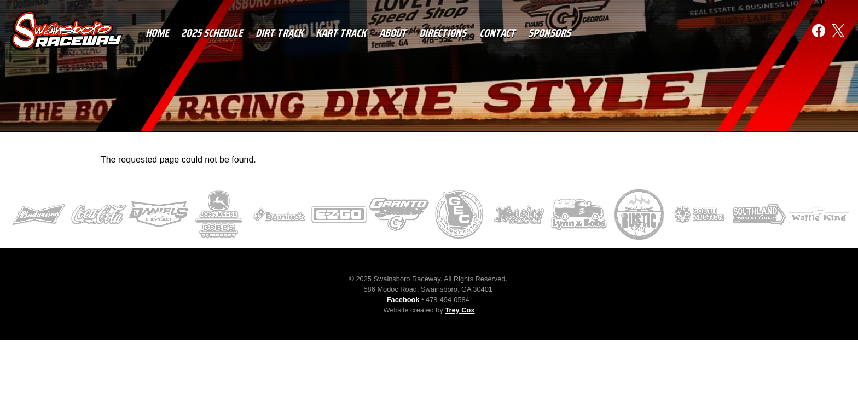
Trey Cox (459, 310)
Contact (498, 33)
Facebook (403, 300)
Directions (443, 33)
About (394, 33)
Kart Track (342, 33)
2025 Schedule (213, 33)
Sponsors (550, 33)
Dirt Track (280, 33)
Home (158, 33)
